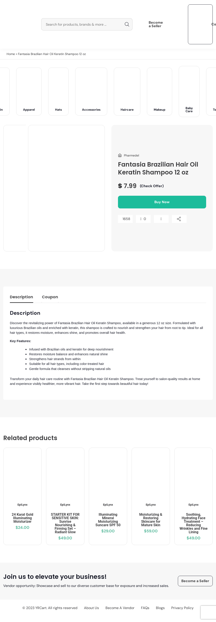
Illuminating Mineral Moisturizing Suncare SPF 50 (107, 519)
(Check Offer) (152, 186)
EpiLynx (23, 504)
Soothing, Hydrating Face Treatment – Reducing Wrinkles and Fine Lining (194, 523)
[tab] (21, 298)
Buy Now (162, 202)
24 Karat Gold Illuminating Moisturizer (22, 518)
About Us (91, 608)
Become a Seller (156, 24)
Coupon (50, 297)
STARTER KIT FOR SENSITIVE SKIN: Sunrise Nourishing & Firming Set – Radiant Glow (65, 523)
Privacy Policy (182, 608)
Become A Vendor (119, 608)
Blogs (160, 608)
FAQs (145, 608)
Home (11, 54)
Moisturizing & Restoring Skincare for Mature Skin (150, 519)
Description (21, 297)
